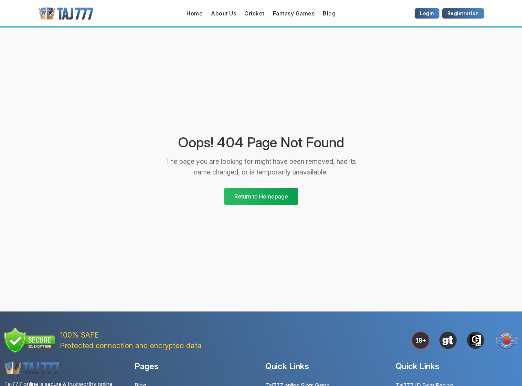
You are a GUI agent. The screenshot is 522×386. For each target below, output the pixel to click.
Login (427, 13)
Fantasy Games (294, 13)
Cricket (254, 13)
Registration (463, 13)
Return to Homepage (261, 196)
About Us (223, 13)
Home (195, 13)
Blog (329, 13)
